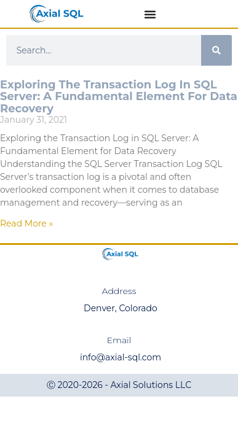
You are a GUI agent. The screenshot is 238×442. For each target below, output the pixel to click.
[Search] (216, 50)
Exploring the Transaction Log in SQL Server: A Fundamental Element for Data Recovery (118, 97)
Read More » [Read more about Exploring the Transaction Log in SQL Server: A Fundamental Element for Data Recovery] (26, 223)
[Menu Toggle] (150, 14)
